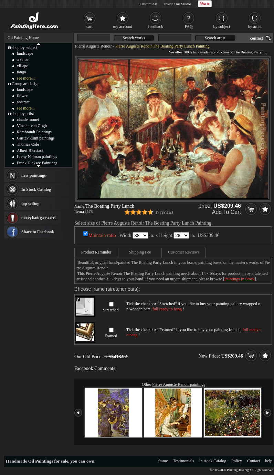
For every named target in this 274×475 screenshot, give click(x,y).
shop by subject (25, 47)
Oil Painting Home (23, 37)
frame (163, 460)
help (268, 460)
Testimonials (183, 460)
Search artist (215, 37)
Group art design (26, 83)
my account (122, 26)
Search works (134, 37)
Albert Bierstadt (30, 150)
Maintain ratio (102, 235)
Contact (253, 460)
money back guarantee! (38, 217)
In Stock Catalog (36, 189)
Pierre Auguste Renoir (93, 46)
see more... (26, 78)
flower (22, 95)
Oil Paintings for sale (48, 461)
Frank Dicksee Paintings (37, 163)
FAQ (188, 26)
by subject (221, 26)
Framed (111, 335)
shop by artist (23, 113)
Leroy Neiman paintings (37, 156)
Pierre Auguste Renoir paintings (178, 384)
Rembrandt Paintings (34, 132)
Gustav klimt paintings (35, 138)
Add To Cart (226, 212)
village (22, 65)
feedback (155, 26)
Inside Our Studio (177, 4)
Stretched (110, 310)
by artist (255, 26)
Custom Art (148, 4)
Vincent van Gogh (32, 125)
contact (256, 38)
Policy (236, 460)
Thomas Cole (28, 144)
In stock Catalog (212, 460)
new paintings (33, 175)
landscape (25, 53)
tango (21, 72)
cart (89, 26)
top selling (30, 203)
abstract (23, 59)
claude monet (28, 119)
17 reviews (164, 212)
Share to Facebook (37, 231)
